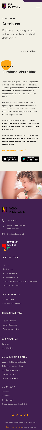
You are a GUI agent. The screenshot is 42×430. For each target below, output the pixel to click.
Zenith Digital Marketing (14, 427)
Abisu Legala (9, 422)
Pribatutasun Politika (30, 422)
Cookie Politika (18, 422)
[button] (37, 6)
